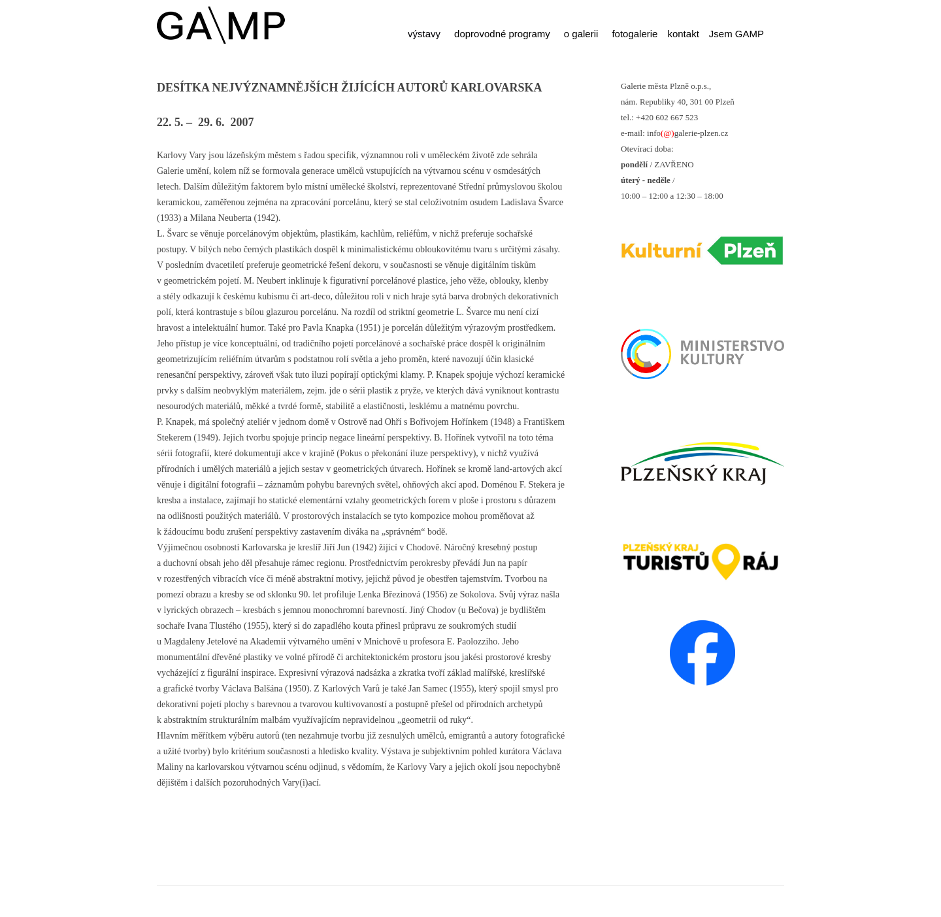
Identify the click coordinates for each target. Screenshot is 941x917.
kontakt (683, 33)
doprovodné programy (502, 33)
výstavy (424, 33)
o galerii (581, 33)
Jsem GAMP (736, 33)
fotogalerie (634, 33)
